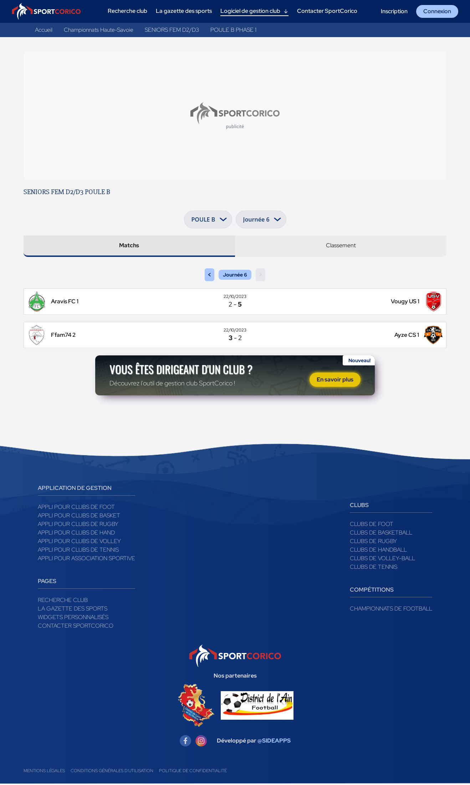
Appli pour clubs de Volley (79, 542)
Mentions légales (44, 772)
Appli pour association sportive (86, 559)
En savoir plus (335, 380)
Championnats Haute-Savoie (98, 30)
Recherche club (63, 601)
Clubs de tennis (373, 568)
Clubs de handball (378, 551)
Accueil (43, 30)
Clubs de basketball (381, 534)
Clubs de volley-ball (382, 559)
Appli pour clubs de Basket (79, 517)
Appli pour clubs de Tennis (78, 551)
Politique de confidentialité (193, 772)
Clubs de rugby (373, 542)
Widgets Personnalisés (73, 618)
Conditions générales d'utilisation (112, 772)
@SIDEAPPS (274, 742)
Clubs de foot (371, 525)
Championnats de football (391, 610)
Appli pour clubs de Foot (76, 508)
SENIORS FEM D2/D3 (172, 30)
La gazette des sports (72, 610)
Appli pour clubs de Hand (76, 534)
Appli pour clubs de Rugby (78, 525)
